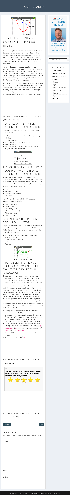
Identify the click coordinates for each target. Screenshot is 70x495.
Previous (7, 424)
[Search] (68, 59)
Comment (7, 441)
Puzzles (56, 82)
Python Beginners (59, 88)
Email (5, 470)
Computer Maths (59, 73)
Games (55, 79)
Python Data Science (57, 91)
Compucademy (35, 6)
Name (5, 464)
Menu (2, 4)
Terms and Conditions (52, 493)
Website (6, 477)
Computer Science (59, 76)
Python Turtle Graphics (58, 97)
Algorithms (57, 71)
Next (41, 424)
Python (55, 85)
